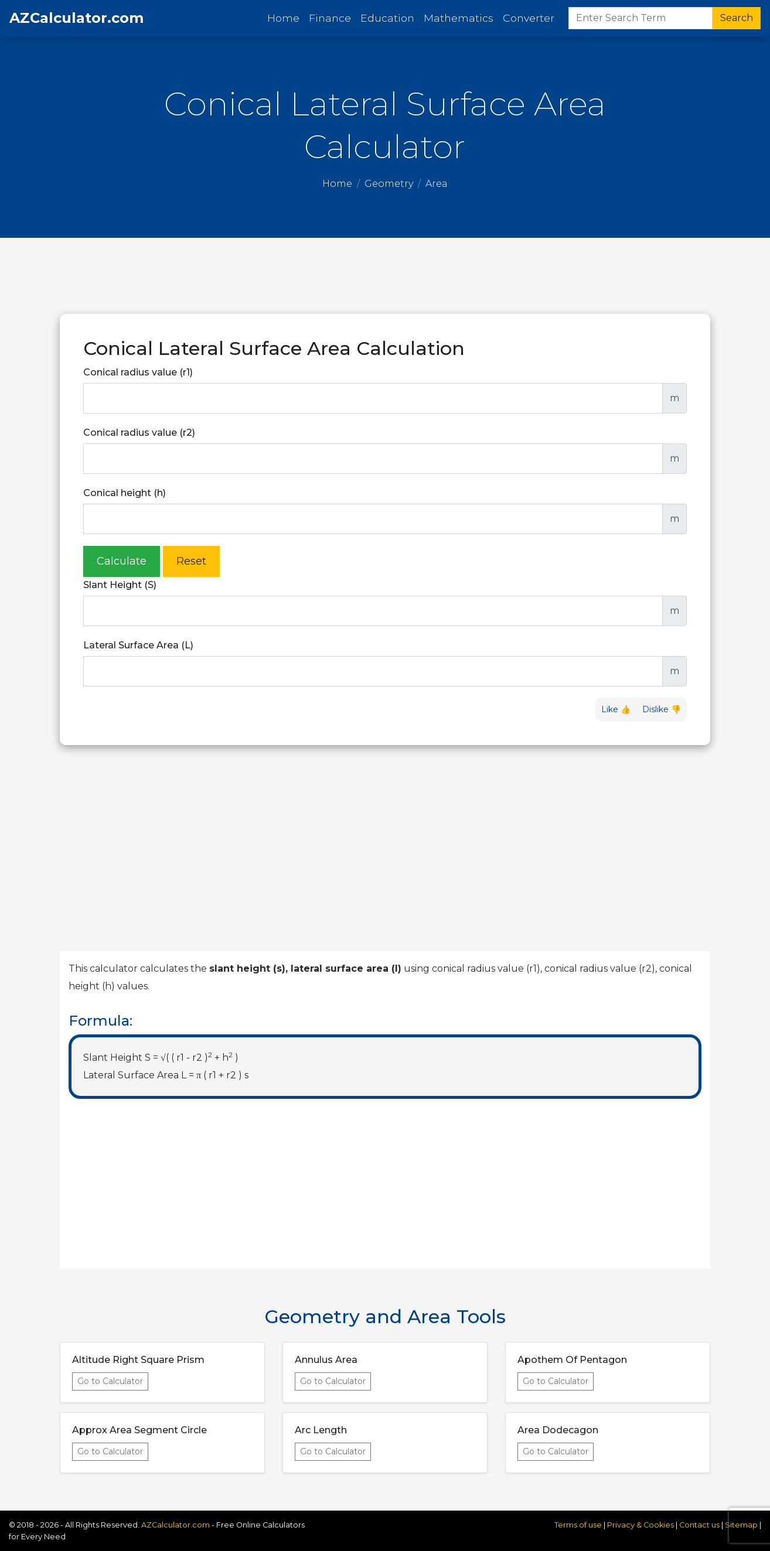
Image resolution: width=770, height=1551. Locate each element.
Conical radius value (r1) (138, 372)
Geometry (388, 183)
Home (285, 17)
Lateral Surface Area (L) (138, 645)
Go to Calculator (110, 1381)
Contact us (699, 1525)
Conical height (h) (124, 492)
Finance (330, 18)
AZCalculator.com (76, 17)
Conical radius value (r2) (139, 432)
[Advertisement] (385, 276)
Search (736, 17)
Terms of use (578, 1525)
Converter (528, 18)
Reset (191, 561)
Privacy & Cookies (641, 1525)
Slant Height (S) (119, 584)
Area (436, 183)
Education (387, 18)
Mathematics (458, 18)
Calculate (121, 561)
